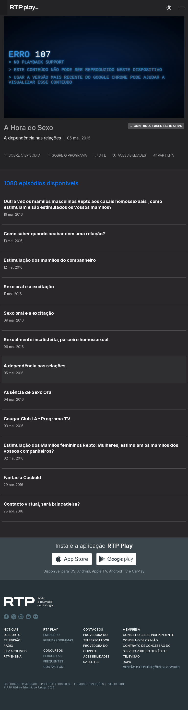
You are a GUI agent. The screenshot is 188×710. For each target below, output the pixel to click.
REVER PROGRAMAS (58, 640)
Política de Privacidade (20, 684)
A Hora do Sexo (28, 128)
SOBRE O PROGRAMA (67, 155)
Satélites (91, 662)
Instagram (21, 617)
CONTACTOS (93, 629)
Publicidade (116, 684)
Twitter (13, 617)
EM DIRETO (51, 635)
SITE (100, 155)
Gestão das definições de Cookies (151, 667)
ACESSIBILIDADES (129, 155)
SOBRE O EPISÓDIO (22, 155)
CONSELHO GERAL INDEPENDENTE (148, 635)
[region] (94, 67)
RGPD (127, 662)
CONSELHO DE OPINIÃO (140, 640)
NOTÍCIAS (11, 629)
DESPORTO (12, 635)
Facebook (6, 617)
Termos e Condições (89, 684)
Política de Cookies (55, 684)
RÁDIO (8, 646)
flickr (35, 617)
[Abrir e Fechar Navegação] (181, 8)
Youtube (28, 617)
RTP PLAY (50, 629)
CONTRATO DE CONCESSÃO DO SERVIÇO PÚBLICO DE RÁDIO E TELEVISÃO (147, 651)
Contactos (53, 667)
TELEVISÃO (12, 640)
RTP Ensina (13, 656)
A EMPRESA (131, 629)
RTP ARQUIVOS (15, 651)
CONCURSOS (53, 650)
